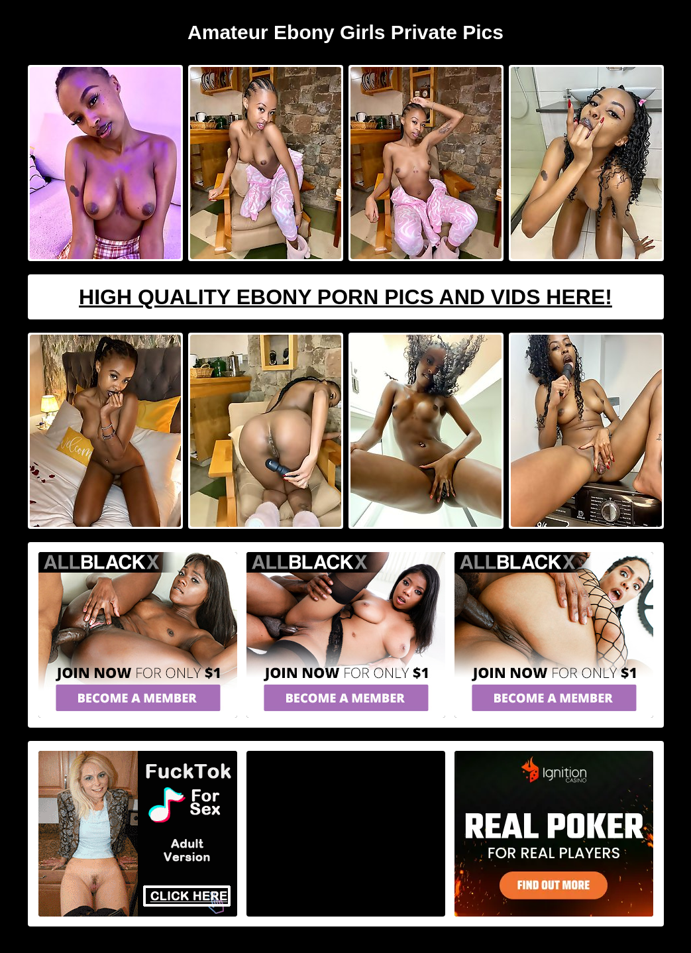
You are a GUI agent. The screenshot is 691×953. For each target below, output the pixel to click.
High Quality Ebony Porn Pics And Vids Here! (345, 297)
